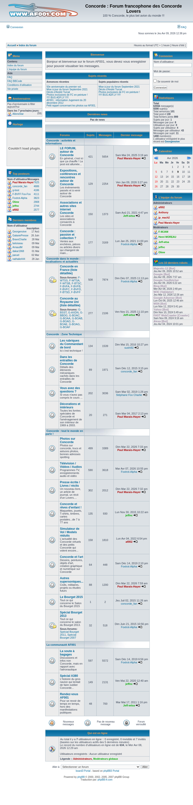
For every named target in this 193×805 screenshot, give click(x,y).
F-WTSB (65, 283)
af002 (15, 209)
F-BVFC (65, 289)
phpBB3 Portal (111, 771)
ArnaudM (17, 247)
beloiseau (17, 243)
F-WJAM (163, 231)
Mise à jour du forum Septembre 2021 (67, 89)
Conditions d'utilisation (19, 85)
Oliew (15, 202)
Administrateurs (82, 759)
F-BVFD (76, 289)
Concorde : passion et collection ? (68, 235)
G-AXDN (73, 312)
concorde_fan (19, 186)
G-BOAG (74, 324)
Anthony (164, 212)
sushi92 (129, 347)
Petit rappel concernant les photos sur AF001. (71, 105)
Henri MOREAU (167, 237)
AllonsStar (18, 114)
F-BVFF (76, 292)
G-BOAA (65, 318)
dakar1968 (18, 251)
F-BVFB (75, 286)
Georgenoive (19, 231)
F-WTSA (74, 280)
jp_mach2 (164, 217)
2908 (36, 202)
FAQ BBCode (14, 81)
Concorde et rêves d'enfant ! (70, 505)
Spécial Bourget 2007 (68, 636)
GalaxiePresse (20, 235)
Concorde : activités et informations (60, 142)
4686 (36, 186)
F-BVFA (64, 286)
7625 (36, 182)
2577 (36, 209)
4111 (36, 194)
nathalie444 (18, 259)
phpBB (81, 777)
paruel (15, 255)
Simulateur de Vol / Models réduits (69, 532)
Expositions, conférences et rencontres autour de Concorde (70, 177)
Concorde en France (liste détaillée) (69, 270)
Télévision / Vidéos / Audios (71, 465)
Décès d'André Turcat (58, 92)
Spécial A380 (69, 676)
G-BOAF (65, 327)
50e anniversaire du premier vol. (63, 86)
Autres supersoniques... (71, 579)
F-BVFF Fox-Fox (21, 194)
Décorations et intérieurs (70, 405)
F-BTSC (76, 283)
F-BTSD (65, 292)
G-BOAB (77, 318)
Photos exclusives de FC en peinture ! (67, 94)
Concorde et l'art (71, 557)
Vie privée (12, 89)
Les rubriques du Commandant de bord (71, 344)
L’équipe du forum (17, 69)
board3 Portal (83, 771)
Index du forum (27, 45)
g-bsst (15, 190)
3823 (36, 198)
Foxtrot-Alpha (19, 198)
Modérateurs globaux (105, 759)
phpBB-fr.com (105, 779)
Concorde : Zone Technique (64, 334)
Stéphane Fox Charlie (129, 394)
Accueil (11, 45)
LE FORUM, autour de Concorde (68, 152)
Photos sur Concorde (67, 440)
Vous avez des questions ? (70, 389)
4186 (36, 190)
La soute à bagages (67, 652)
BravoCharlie (19, 239)
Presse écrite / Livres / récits (70, 484)
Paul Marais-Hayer (23, 182)
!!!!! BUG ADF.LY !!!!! (57, 97)
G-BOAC (74, 315)
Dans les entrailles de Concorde (68, 360)
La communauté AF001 (61, 644)
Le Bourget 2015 (71, 597)
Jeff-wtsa (129, 215)
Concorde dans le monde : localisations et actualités (62, 260)
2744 (36, 206)
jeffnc (15, 206)
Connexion (15, 27)
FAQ (181, 27)
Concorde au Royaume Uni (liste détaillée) (70, 302)
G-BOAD (65, 321)
